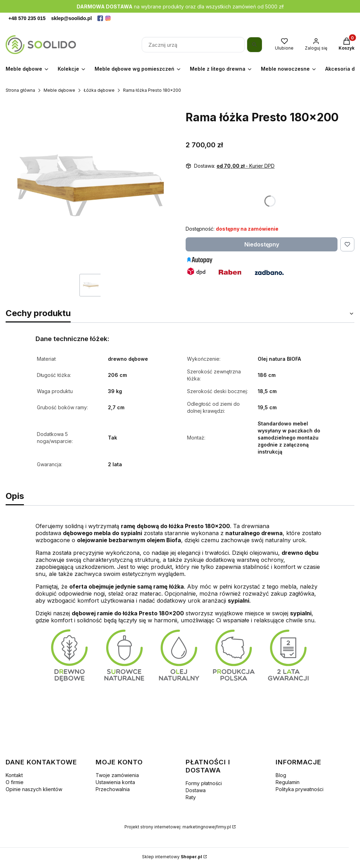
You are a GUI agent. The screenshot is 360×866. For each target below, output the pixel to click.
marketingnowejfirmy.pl (206, 826)
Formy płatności (204, 783)
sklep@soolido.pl (71, 18)
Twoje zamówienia (117, 775)
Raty (191, 797)
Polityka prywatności (299, 789)
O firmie (15, 782)
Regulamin (288, 782)
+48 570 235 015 (27, 18)
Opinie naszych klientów (34, 789)
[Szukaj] (254, 44)
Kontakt (14, 775)
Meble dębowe (59, 90)
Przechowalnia (113, 789)
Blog (281, 775)
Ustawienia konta (115, 782)
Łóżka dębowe (99, 90)
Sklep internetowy (172, 856)
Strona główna (20, 90)
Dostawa (196, 790)
